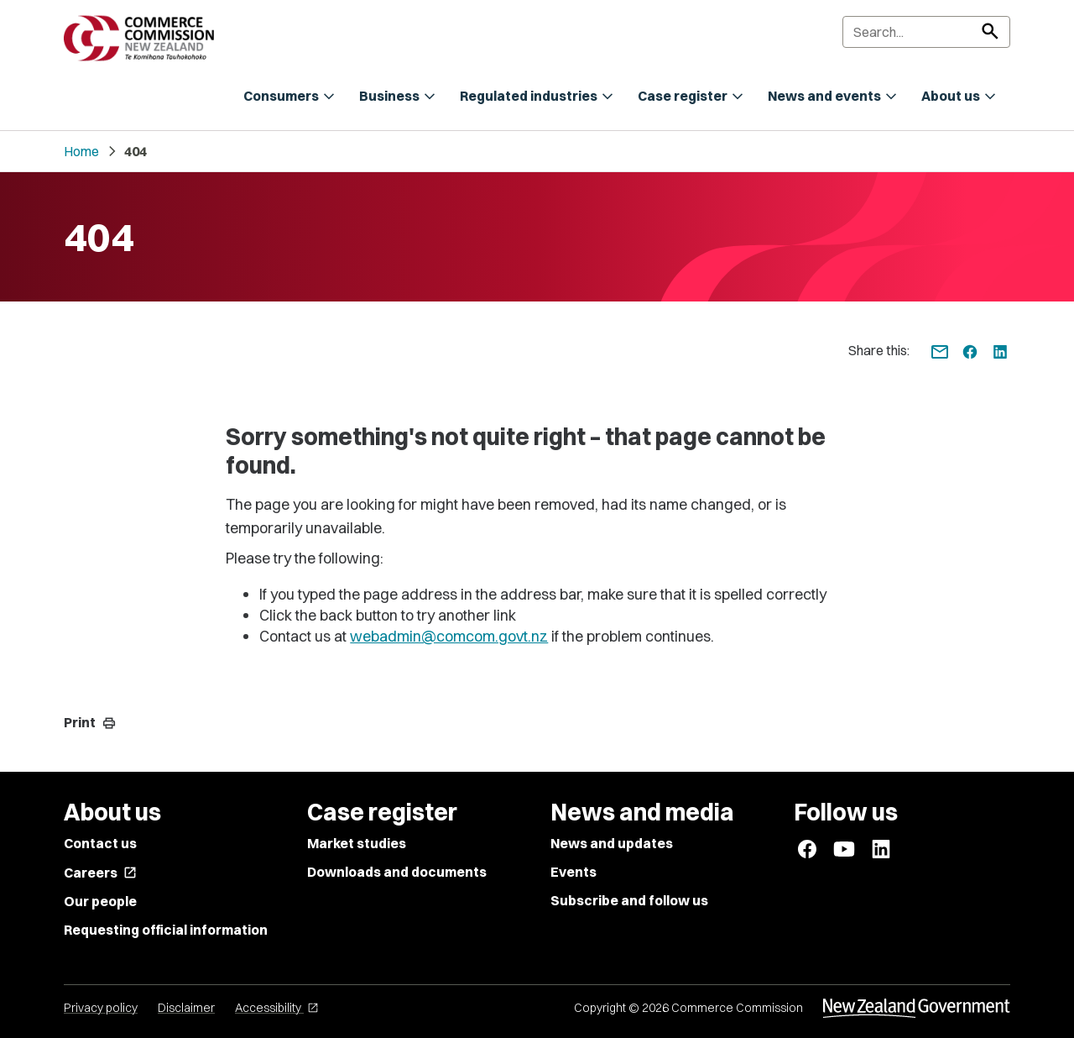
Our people (100, 901)
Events (573, 871)
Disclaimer (186, 1007)
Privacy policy (101, 1007)
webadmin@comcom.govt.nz (449, 636)
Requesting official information (166, 929)
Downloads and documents (397, 871)
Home (81, 151)
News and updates (611, 843)
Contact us (100, 843)
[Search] (926, 32)
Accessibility (277, 1007)
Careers (100, 872)
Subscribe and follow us (629, 900)
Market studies (356, 843)
